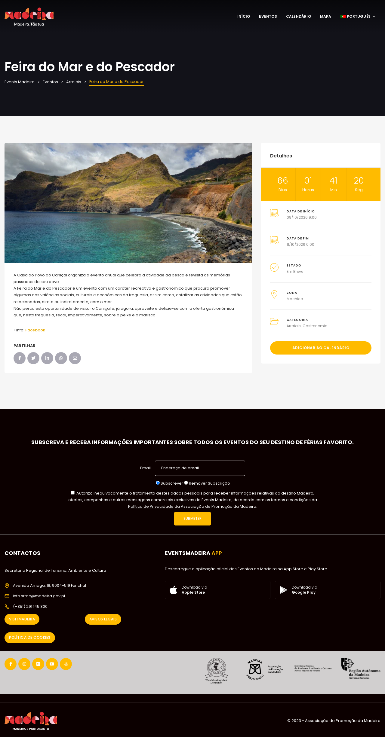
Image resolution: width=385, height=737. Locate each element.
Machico (295, 298)
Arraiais (294, 325)
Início (243, 16)
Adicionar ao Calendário (321, 347)
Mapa (325, 16)
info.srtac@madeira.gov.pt (39, 596)
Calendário (298, 16)
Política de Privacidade (151, 506)
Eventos (268, 16)
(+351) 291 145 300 (30, 606)
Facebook (35, 330)
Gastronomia (315, 325)
